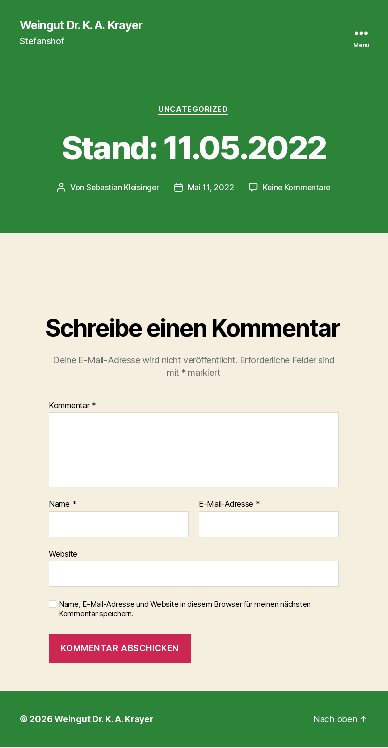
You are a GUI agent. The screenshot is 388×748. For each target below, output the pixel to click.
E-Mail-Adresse (229, 505)
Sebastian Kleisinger (121, 188)
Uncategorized (194, 110)
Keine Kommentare (297, 188)
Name (62, 505)
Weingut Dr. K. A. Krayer (84, 25)
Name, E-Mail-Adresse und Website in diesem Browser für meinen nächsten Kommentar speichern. (185, 610)
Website (63, 554)
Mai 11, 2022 (211, 188)
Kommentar (72, 406)
